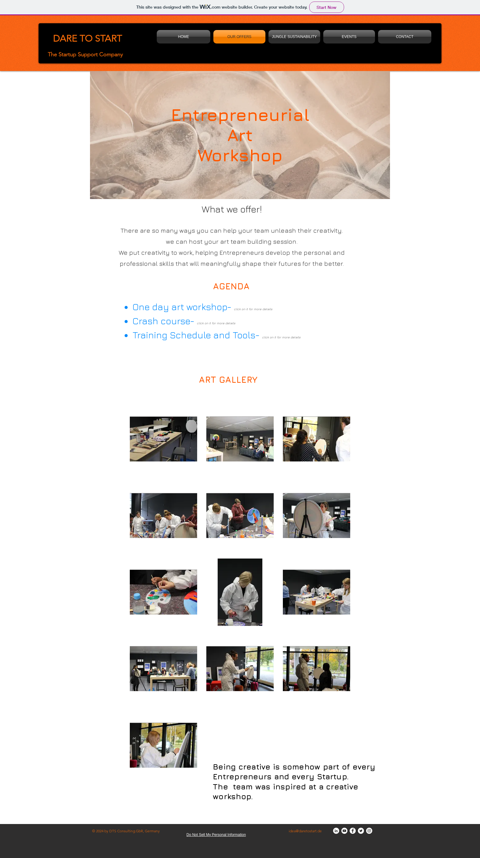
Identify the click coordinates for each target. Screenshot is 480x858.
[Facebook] (353, 831)
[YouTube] (344, 831)
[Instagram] (369, 831)
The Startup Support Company (85, 54)
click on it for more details (216, 323)
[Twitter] (361, 831)
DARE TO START (87, 38)
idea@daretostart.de (305, 831)
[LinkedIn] (336, 831)
